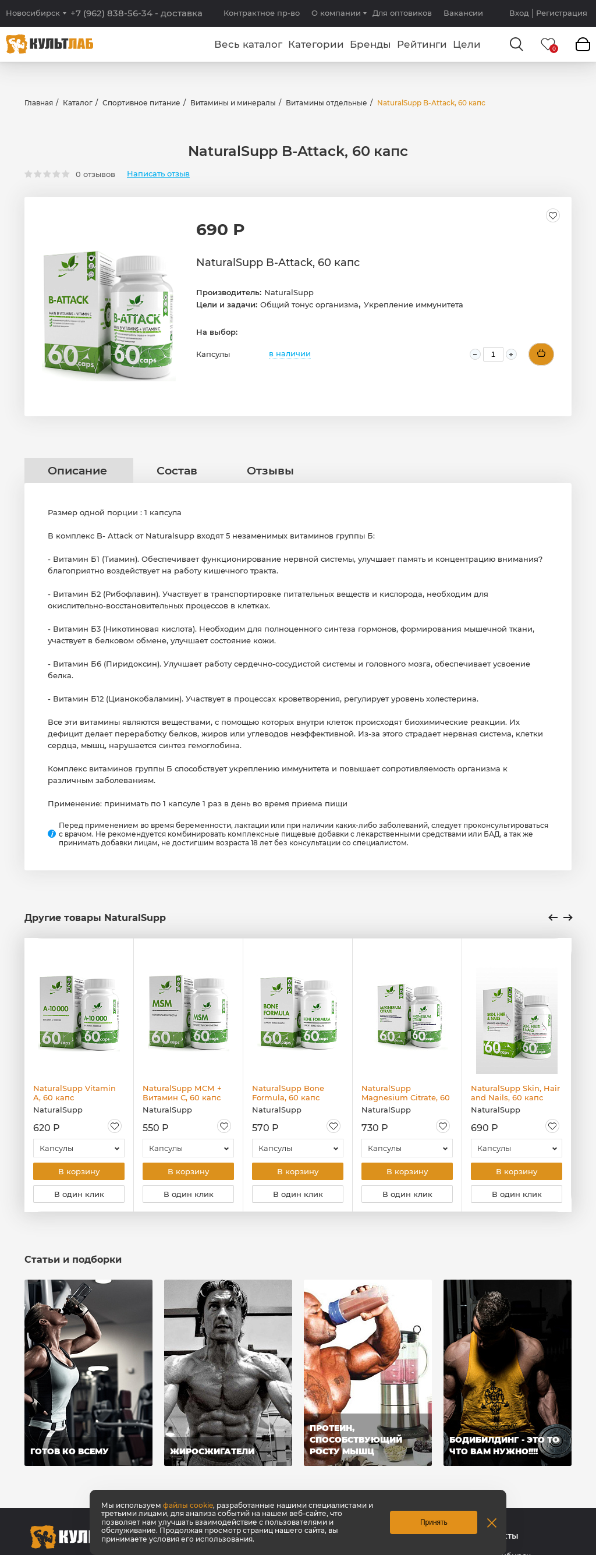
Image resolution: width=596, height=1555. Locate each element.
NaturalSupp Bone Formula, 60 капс (288, 1092)
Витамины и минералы (233, 102)
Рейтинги (422, 44)
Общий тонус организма (309, 304)
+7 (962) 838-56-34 (136, 13)
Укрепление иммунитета (413, 304)
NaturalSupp (289, 292)
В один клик (79, 1195)
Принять (434, 1522)
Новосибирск (33, 13)
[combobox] (79, 1148)
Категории (316, 44)
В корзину (79, 1172)
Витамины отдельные (326, 102)
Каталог (78, 102)
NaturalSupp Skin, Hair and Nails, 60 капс (515, 1092)
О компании (336, 12)
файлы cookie (188, 1505)
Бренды (370, 44)
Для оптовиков (402, 12)
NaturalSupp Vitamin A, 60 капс (74, 1092)
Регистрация (561, 13)
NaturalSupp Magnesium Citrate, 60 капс (405, 1092)
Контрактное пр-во (262, 12)
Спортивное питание (141, 102)
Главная (38, 102)
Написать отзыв (158, 173)
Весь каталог (248, 44)
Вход (519, 13)
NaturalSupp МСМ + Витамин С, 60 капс (182, 1092)
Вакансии (463, 12)
